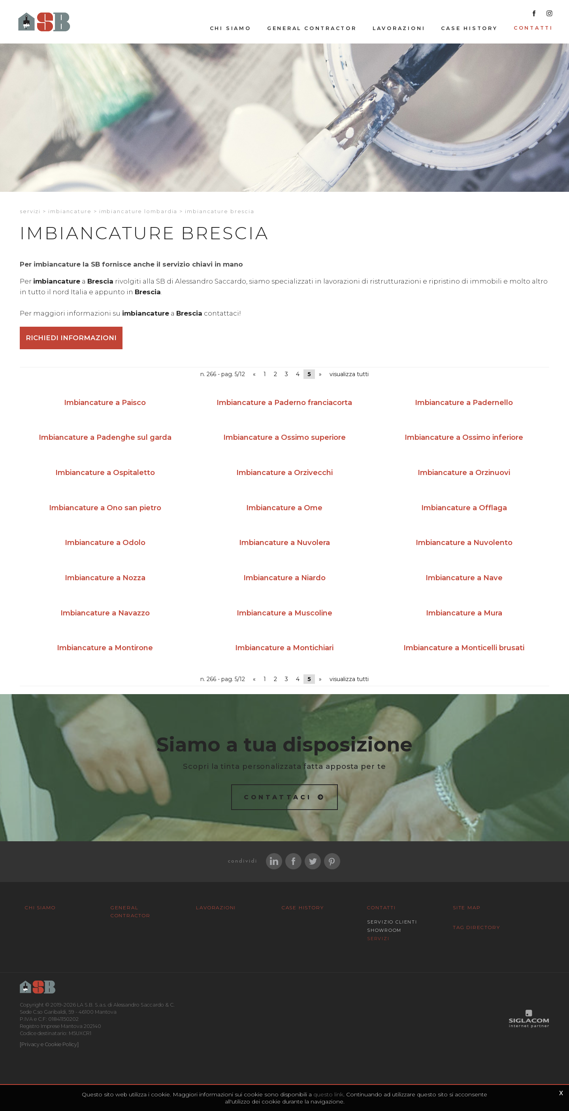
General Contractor (312, 28)
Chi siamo (230, 28)
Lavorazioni (399, 28)
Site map (466, 907)
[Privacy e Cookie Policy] (49, 1044)
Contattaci (278, 797)
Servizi (30, 211)
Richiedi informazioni (71, 338)
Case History (469, 28)
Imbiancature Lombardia (138, 211)
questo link (328, 1094)
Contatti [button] (533, 28)
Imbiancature (70, 211)
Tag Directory (476, 927)
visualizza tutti (349, 374)
